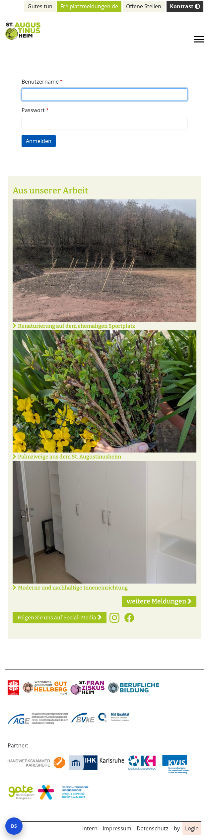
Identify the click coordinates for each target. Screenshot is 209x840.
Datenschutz (153, 828)
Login (192, 828)
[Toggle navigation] (199, 39)
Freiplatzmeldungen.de (89, 6)
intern (90, 828)
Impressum (117, 828)
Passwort (33, 110)
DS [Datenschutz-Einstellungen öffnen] (14, 826)
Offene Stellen (143, 6)
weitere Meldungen (156, 601)
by (177, 828)
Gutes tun (40, 6)
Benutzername (40, 81)
